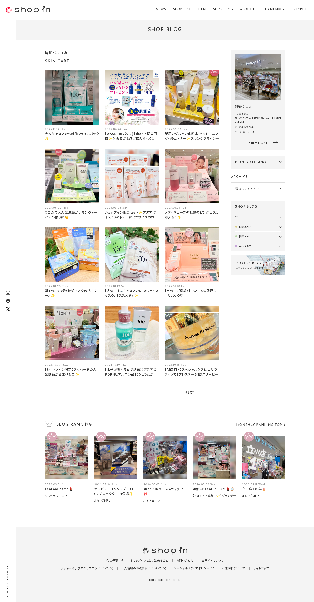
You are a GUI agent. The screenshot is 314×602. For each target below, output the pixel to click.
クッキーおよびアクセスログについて (85, 568)
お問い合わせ (185, 560)
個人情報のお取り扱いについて (141, 568)
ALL (237, 217)
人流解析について (233, 568)
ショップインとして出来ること (149, 560)
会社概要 (112, 560)
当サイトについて (213, 560)
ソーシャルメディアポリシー (191, 568)
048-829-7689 (246, 126)
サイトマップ (261, 568)
